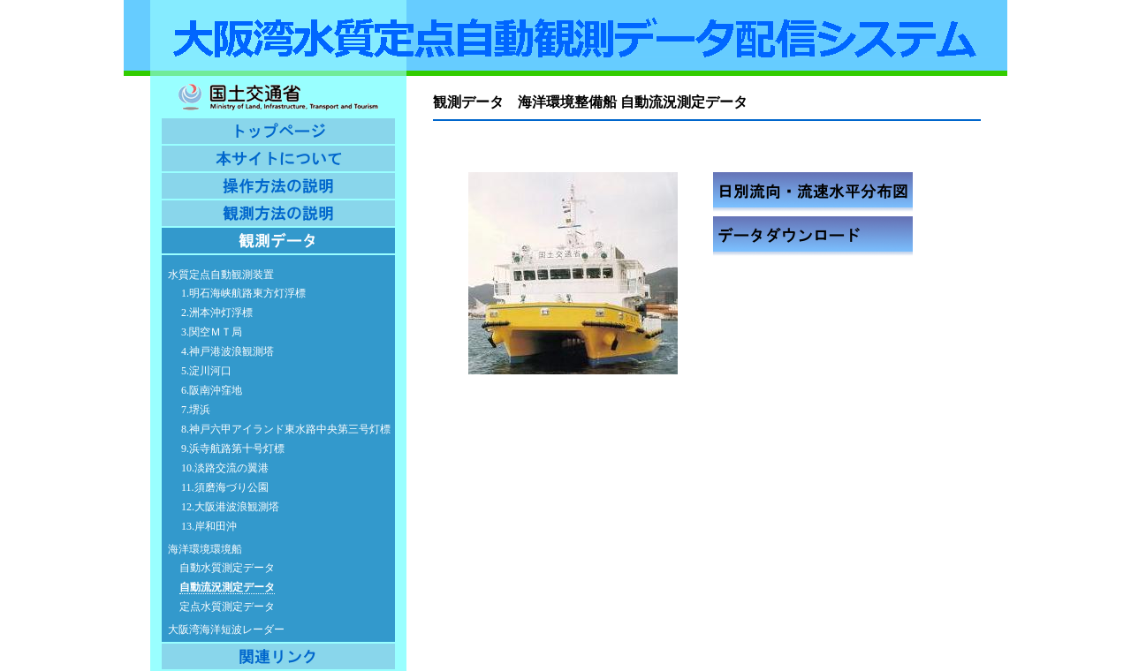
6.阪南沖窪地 (211, 390)
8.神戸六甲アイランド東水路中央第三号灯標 (286, 429)
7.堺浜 (195, 409)
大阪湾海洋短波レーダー (226, 629)
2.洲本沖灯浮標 (217, 312)
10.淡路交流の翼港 (225, 468)
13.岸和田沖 (209, 526)
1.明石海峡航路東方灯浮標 (243, 293)
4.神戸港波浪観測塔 (227, 351)
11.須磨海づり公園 (225, 487)
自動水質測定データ (227, 568)
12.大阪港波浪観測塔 (230, 507)
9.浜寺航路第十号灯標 (233, 448)
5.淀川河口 (206, 371)
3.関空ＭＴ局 (211, 332)
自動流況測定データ (227, 587)
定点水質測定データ (227, 606)
